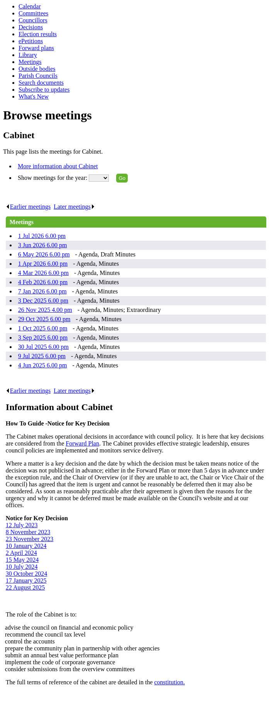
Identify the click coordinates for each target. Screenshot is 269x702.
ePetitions (31, 41)
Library (28, 55)
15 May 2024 (22, 559)
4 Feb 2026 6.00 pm (43, 282)
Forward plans (36, 48)
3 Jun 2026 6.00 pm (42, 245)
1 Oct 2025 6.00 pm (43, 328)
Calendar (30, 6)
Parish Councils (38, 75)
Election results (38, 34)
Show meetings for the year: (53, 177)
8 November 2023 (28, 532)
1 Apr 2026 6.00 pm (43, 263)
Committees (33, 13)
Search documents (41, 82)
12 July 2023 (22, 525)
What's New (34, 96)
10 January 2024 (26, 546)
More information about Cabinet (58, 166)
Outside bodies (37, 68)
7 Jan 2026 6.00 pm (42, 291)
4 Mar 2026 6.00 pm (43, 273)
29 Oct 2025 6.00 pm (44, 319)
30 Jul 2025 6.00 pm (43, 346)
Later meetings (74, 206)
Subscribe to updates (44, 89)
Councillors (33, 20)
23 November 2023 (30, 539)
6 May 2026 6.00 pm (44, 254)
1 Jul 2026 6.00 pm (42, 236)
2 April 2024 (21, 553)
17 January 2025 (26, 580)
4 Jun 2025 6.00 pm (42, 365)
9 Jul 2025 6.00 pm (42, 356)
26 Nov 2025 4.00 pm (45, 310)
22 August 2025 (25, 587)
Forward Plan (82, 443)
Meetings (30, 62)
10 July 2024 (22, 566)
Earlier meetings (28, 206)
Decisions (31, 27)
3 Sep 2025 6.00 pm (43, 337)
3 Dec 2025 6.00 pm (43, 300)
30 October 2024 (26, 573)
